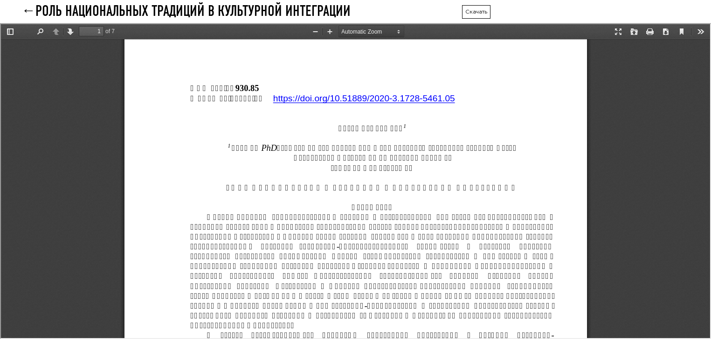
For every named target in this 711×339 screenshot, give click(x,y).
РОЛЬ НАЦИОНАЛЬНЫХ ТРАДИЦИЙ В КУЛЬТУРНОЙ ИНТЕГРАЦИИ (193, 11)
